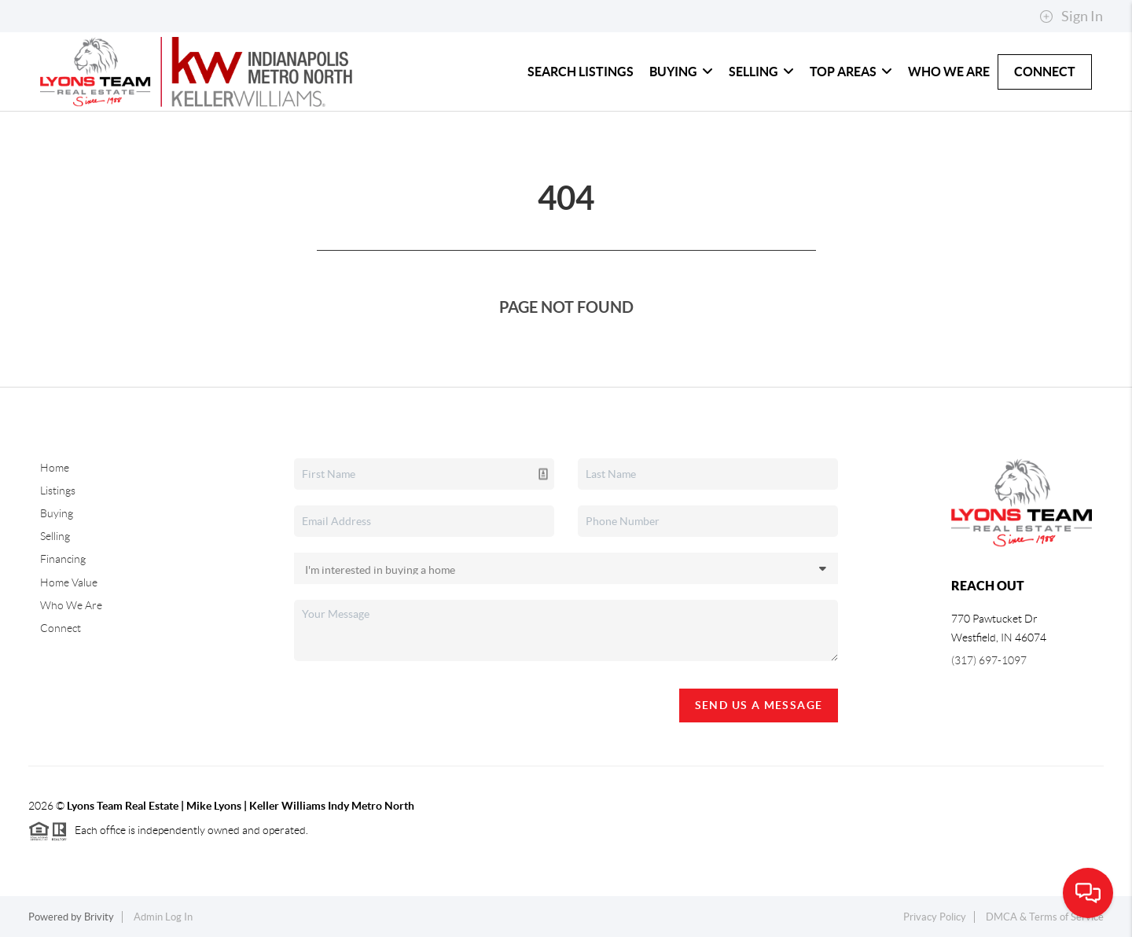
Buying (681, 71)
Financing (63, 559)
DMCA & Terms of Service (1045, 917)
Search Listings (580, 71)
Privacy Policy (934, 917)
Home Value (68, 582)
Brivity (99, 917)
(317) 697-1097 (989, 660)
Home (54, 467)
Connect (1044, 71)
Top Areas (851, 71)
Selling (761, 71)
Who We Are (949, 71)
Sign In (1071, 16)
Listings (57, 490)
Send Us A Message (759, 705)
